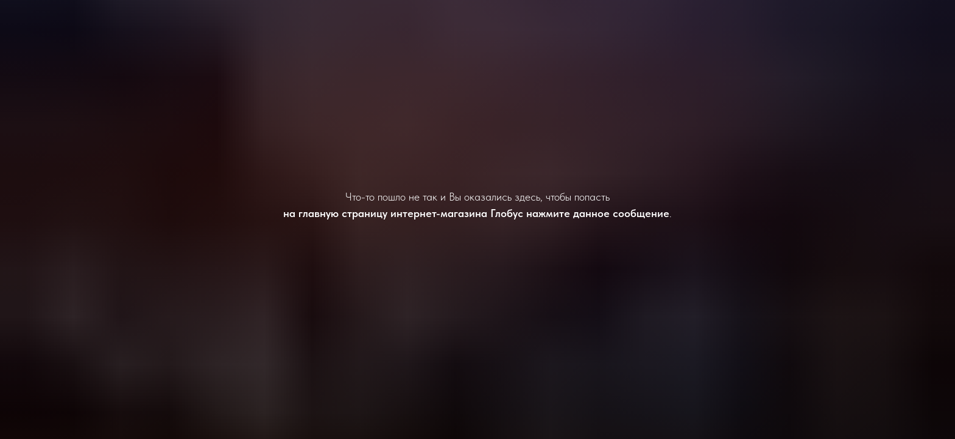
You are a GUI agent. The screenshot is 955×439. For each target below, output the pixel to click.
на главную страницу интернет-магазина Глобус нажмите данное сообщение (476, 213)
